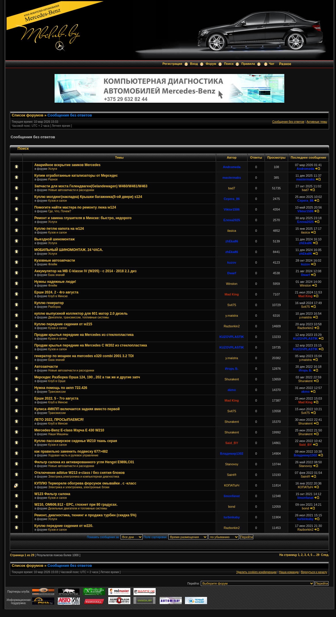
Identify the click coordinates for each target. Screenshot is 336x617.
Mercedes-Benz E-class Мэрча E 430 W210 (69, 430)
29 (317, 554)
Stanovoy (231, 464)
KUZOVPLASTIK (231, 336)
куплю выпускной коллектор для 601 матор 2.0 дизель (81, 314)
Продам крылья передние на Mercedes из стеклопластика (84, 335)
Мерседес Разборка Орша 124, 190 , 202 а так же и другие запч (87, 377)
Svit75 (231, 305)
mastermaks (232, 177)
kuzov (231, 262)
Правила (248, 63)
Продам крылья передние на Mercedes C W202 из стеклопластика (90, 345)
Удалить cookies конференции (256, 572)
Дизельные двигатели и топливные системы (77, 508)
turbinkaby (232, 517)
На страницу (288, 554)
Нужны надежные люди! (55, 282)
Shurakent (232, 379)
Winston (231, 283)
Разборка (54, 306)
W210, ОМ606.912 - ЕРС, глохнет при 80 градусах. (75, 505)
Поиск (228, 63)
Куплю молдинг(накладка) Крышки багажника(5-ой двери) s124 (88, 197)
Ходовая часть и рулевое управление (73, 455)
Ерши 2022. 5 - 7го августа (56, 398)
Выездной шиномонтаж (54, 239)
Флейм (52, 264)
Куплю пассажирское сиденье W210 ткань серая (75, 441)
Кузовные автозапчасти (54, 260)
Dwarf (231, 273)
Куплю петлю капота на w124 (59, 229)
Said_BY (231, 443)
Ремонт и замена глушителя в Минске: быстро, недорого (83, 218)
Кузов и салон (57, 200)
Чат (271, 63)
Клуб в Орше (56, 381)
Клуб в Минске (58, 296)
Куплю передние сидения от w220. (63, 526)
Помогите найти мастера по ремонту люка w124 (75, 207)
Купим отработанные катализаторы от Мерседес (76, 176)
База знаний (56, 275)
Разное (285, 64)
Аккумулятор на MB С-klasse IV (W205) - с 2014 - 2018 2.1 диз (85, 271)
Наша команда (289, 572)
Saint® (231, 474)
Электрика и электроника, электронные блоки (78, 487)
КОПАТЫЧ (231, 485)
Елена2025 (231, 220)
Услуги (52, 168)
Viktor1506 (232, 209)
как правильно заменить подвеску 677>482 (71, 451)
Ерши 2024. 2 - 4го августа (56, 292)
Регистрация (172, 63)
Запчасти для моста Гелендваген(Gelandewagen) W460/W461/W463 (90, 186)
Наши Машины (58, 434)
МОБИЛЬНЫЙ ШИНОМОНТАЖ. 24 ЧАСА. (68, 250)
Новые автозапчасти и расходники (71, 190)
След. (325, 554)
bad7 (231, 188)
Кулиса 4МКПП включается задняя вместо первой (77, 409)
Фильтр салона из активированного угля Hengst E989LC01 (84, 462)
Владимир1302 (231, 453)
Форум (211, 63)
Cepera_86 (232, 199)
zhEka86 (231, 241)
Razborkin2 (232, 326)
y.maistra (231, 315)
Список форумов (27, 115)
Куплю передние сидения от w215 (63, 324)
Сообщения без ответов (69, 115)
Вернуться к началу (314, 572)
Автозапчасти (46, 367)
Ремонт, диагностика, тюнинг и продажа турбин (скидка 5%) (85, 515)
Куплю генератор (48, 303)
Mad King (232, 294)
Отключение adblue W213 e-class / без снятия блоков (79, 473)
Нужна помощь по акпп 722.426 (60, 388)
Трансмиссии (57, 391)
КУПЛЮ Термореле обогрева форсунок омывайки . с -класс (85, 483)
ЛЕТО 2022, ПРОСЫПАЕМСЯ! (59, 420)
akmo (231, 390)
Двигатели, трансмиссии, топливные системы (78, 317)
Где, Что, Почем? (59, 211)
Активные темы (316, 121)
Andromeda (231, 167)
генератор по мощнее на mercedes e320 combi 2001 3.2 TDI (84, 356)
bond (231, 506)
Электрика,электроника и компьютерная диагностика (83, 476)
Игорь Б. (231, 368)
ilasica (231, 230)
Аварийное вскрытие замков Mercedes (67, 165)
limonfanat (232, 496)
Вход (194, 63)
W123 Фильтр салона (52, 494)
